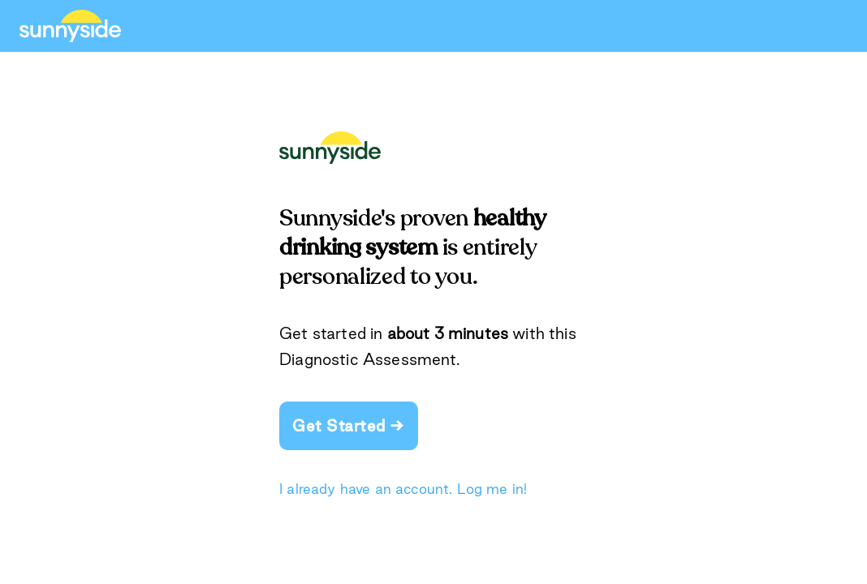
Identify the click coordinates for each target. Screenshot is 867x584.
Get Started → (348, 426)
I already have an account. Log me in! (403, 488)
